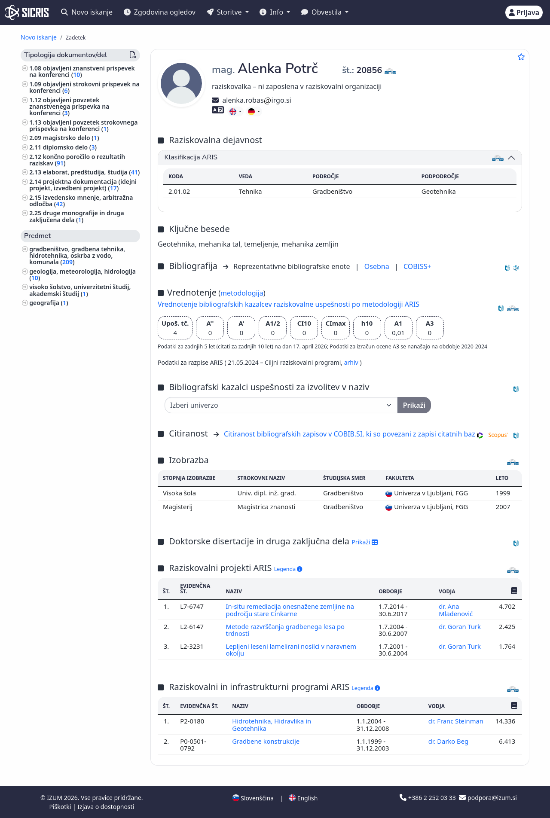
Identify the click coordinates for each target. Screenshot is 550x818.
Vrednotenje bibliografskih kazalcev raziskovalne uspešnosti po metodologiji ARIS (288, 304)
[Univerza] (281, 405)
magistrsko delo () (71, 138)
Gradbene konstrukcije (266, 741)
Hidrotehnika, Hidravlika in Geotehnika (272, 724)
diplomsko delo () (70, 147)
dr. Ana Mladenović (456, 609)
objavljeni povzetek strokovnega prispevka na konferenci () (83, 125)
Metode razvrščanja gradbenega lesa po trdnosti (285, 630)
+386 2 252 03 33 (428, 798)
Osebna (377, 266)
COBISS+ (417, 266)
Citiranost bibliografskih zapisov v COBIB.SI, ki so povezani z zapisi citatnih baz (349, 434)
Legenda (288, 569)
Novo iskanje (87, 12)
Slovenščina (253, 798)
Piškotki (61, 807)
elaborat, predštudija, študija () (91, 172)
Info (272, 12)
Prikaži (364, 542)
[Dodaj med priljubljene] (521, 57)
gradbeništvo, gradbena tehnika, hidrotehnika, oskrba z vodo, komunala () (77, 255)
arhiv (352, 362)
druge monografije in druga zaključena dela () (76, 216)
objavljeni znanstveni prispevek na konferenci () (82, 71)
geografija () (48, 303)
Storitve (225, 12)
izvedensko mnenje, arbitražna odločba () (81, 200)
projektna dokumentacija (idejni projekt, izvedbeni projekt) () (83, 184)
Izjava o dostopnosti (105, 807)
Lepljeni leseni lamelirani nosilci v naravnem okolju (291, 649)
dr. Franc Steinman (456, 721)
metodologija (241, 293)
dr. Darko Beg (449, 741)
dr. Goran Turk (461, 626)
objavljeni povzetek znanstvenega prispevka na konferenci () (69, 106)
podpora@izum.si (487, 798)
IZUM (55, 798)
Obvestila (322, 12)
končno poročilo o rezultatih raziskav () (77, 160)
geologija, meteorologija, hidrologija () (82, 274)
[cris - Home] (27, 12)
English (303, 798)
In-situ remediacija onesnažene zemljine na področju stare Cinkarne (290, 609)
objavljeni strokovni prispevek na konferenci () (84, 87)
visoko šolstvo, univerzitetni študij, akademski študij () (80, 290)
